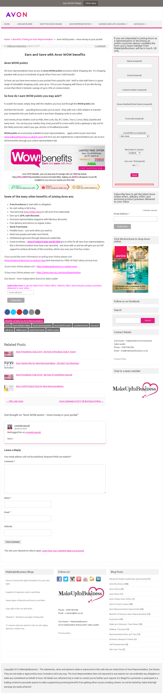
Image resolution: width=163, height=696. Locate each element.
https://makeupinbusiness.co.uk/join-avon (57, 266)
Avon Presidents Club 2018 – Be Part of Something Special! (44, 375)
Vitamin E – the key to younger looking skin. (25, 617)
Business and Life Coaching (112, 24)
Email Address (122, 213)
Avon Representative (79, 24)
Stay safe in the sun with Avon (19, 608)
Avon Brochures (116, 584)
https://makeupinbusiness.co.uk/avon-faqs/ (25, 260)
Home (7, 24)
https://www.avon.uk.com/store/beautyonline (59, 272)
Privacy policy (64, 633)
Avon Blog (139, 24)
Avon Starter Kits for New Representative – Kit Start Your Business (47, 363)
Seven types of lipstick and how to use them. (25, 600)
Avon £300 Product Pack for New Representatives (40, 386)
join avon (95, 325)
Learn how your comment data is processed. (63, 550)
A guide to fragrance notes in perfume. (23, 592)
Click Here (90, 3)
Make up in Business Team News (123, 624)
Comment (9, 461)
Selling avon (21, 330)
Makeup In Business (16, 46)
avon (7, 325)
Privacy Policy (120, 359)
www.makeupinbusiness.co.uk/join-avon (23, 137)
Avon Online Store (32, 212)
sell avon (9, 330)
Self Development (117, 644)
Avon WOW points (62, 325)
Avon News (114, 594)
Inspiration (114, 619)
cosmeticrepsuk (81, 325)
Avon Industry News (21, 325)
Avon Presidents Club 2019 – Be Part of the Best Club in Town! (46, 351)
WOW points (53, 330)
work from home (37, 330)
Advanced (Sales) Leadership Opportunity (128, 579)
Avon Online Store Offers (120, 599)
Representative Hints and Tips (122, 634)
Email (7, 512)
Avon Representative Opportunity (124, 609)
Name (7, 498)
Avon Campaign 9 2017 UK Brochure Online (81, 401)
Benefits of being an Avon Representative (33, 39)
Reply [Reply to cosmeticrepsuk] (9, 438)
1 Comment (100, 46)
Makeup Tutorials (117, 629)
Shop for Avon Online (51, 24)
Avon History (115, 589)
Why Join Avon (14, 401)
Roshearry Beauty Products (121, 639)
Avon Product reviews (119, 604)
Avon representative (42, 325)
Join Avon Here (24, 24)
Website (8, 526)
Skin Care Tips (115, 649)
